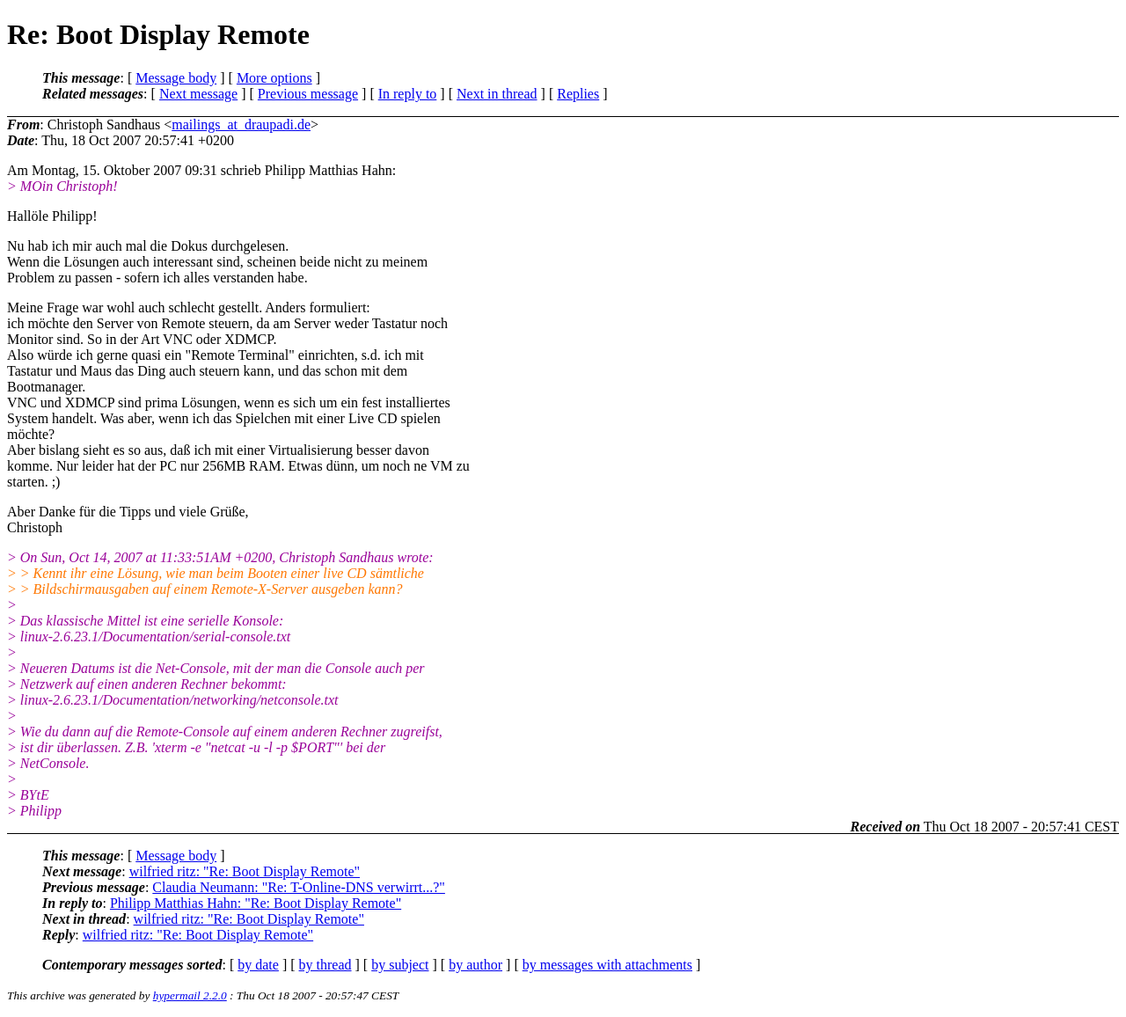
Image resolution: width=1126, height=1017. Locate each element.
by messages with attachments (607, 964)
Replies (578, 93)
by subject (399, 964)
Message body (175, 77)
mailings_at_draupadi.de (241, 124)
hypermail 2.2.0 (190, 995)
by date (258, 964)
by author (475, 964)
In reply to (407, 93)
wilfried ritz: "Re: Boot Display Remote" (244, 871)
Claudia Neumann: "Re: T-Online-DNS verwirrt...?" (298, 887)
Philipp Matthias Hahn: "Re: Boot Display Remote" (255, 903)
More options (274, 77)
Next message (198, 93)
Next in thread (497, 93)
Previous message (308, 93)
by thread (325, 964)
